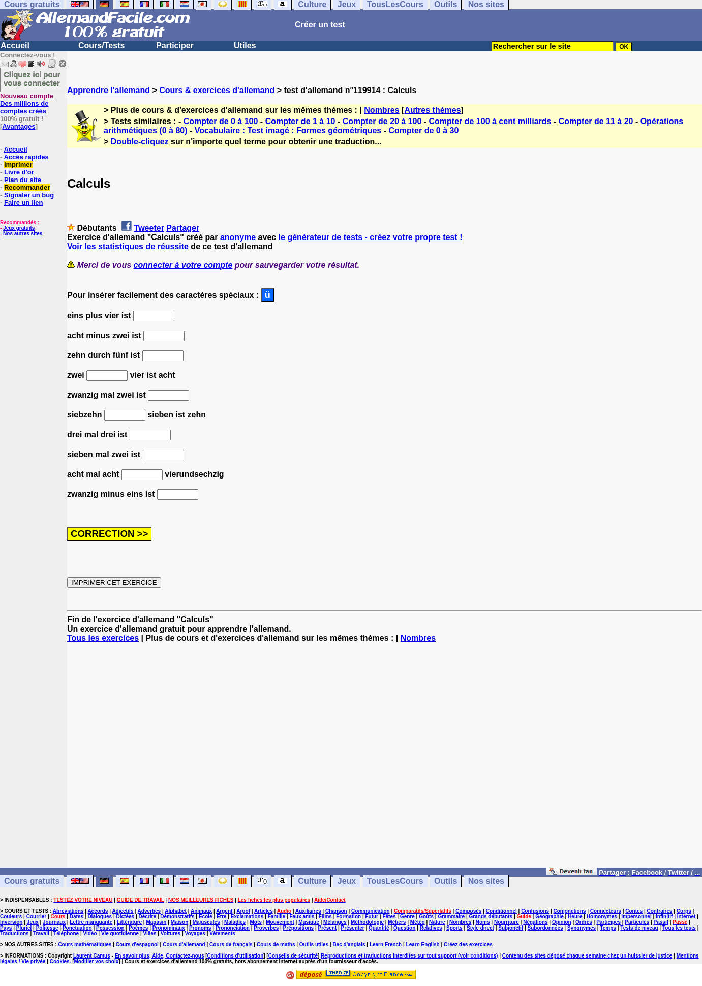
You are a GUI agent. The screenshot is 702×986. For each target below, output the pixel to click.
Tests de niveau (639, 928)
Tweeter (149, 228)
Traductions (14, 933)
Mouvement (280, 922)
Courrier (36, 916)
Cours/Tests (101, 45)
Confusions (535, 911)
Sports (454, 928)
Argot (243, 911)
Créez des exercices (468, 944)
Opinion (561, 922)
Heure (575, 916)
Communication (370, 911)
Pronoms (200, 928)
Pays (6, 928)
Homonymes (602, 916)
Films (325, 916)
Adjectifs (122, 911)
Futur (371, 916)
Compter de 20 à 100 (382, 121)
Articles (263, 911)
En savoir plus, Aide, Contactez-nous (159, 956)
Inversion (11, 922)
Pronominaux (168, 928)
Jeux (347, 881)
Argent (224, 911)
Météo (417, 922)
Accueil (15, 45)
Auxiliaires (308, 911)
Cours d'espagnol (137, 944)
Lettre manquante (91, 922)
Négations (535, 922)
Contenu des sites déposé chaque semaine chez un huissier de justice (587, 956)
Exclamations (247, 916)
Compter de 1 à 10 (300, 121)
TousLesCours (395, 881)
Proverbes (266, 928)
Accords (97, 911)
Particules (637, 922)
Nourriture (506, 922)
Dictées (125, 916)
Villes (150, 933)
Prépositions (298, 928)
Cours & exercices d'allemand (216, 90)
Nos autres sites (22, 233)
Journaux (54, 922)
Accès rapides (26, 157)
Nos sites (486, 881)
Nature (437, 922)
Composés (468, 911)
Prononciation (233, 928)
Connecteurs (605, 911)
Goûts (426, 916)
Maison (179, 922)
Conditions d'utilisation (235, 956)
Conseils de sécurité (293, 956)
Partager (182, 228)
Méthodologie (367, 922)
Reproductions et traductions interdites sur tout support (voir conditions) (409, 956)
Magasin (156, 922)
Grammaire (451, 916)
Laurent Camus (91, 956)
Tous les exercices (103, 638)
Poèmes (138, 928)
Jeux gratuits (19, 228)
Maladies (235, 922)
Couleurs (11, 916)
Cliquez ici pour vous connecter (32, 78)
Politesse (47, 928)
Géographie (549, 916)
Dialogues (99, 916)
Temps (608, 928)
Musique (308, 922)
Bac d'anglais (348, 944)
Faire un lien (23, 202)
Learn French (386, 944)
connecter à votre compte (183, 265)
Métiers (397, 922)
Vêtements (222, 933)
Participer (175, 45)
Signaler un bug (29, 195)
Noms (483, 922)
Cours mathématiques (84, 944)
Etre (221, 916)
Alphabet (176, 911)
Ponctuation (77, 928)
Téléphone (66, 933)
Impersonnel (636, 916)
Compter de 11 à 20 (596, 121)
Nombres (381, 110)
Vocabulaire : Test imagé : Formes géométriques (288, 130)
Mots (256, 922)
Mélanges (335, 922)
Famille (276, 916)
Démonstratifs (177, 916)
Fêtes (388, 916)
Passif (661, 922)
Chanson (336, 911)
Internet (686, 916)
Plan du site (22, 180)
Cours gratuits (31, 881)
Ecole (205, 916)
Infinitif (664, 916)
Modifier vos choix (96, 961)
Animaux (201, 911)
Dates (76, 916)
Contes (634, 911)
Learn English (423, 944)
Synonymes (581, 928)
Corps (684, 911)
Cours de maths (276, 944)
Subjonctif (510, 928)
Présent (327, 928)
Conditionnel (501, 911)
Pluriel (24, 928)
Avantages (18, 126)
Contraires (660, 911)
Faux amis (301, 916)
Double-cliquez (140, 141)
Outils (445, 881)
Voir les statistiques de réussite (128, 246)
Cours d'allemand (184, 944)
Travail (41, 933)
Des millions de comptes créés (26, 103)
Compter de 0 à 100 (221, 121)
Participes (608, 922)
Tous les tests (679, 928)
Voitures (170, 933)
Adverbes (149, 911)
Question (404, 928)
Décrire (147, 916)
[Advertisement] (385, 760)
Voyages (195, 933)
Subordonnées (545, 928)
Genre (407, 916)
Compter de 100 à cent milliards (490, 121)
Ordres (583, 922)
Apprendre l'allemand (108, 90)
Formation (348, 916)
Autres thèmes (432, 110)
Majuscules (206, 922)
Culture (312, 881)
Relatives (431, 928)
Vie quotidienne (120, 933)
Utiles (245, 45)
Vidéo (90, 933)
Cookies (60, 961)
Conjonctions (570, 911)
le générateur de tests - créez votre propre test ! (371, 237)
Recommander (27, 187)
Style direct (480, 928)
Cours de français (230, 944)
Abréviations (68, 911)
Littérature (129, 922)
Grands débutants (491, 916)
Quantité (379, 928)
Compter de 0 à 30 (423, 130)
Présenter (352, 928)
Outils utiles (313, 944)
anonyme (238, 237)
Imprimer (18, 164)
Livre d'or (19, 172)
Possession (110, 928)
